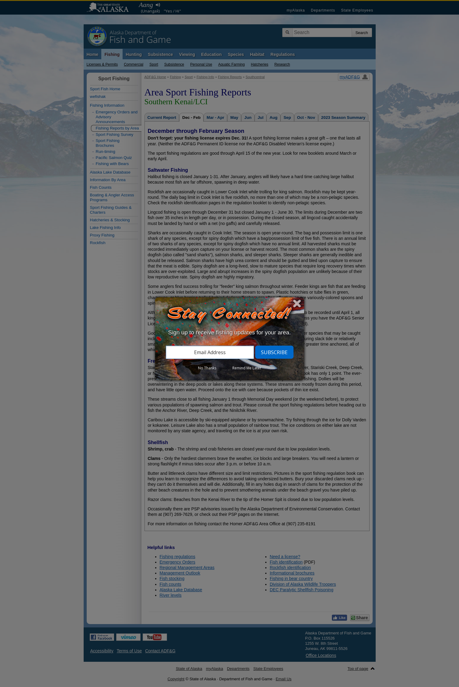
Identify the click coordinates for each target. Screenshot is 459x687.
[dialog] (229, 338)
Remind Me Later (246, 368)
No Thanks (207, 368)
